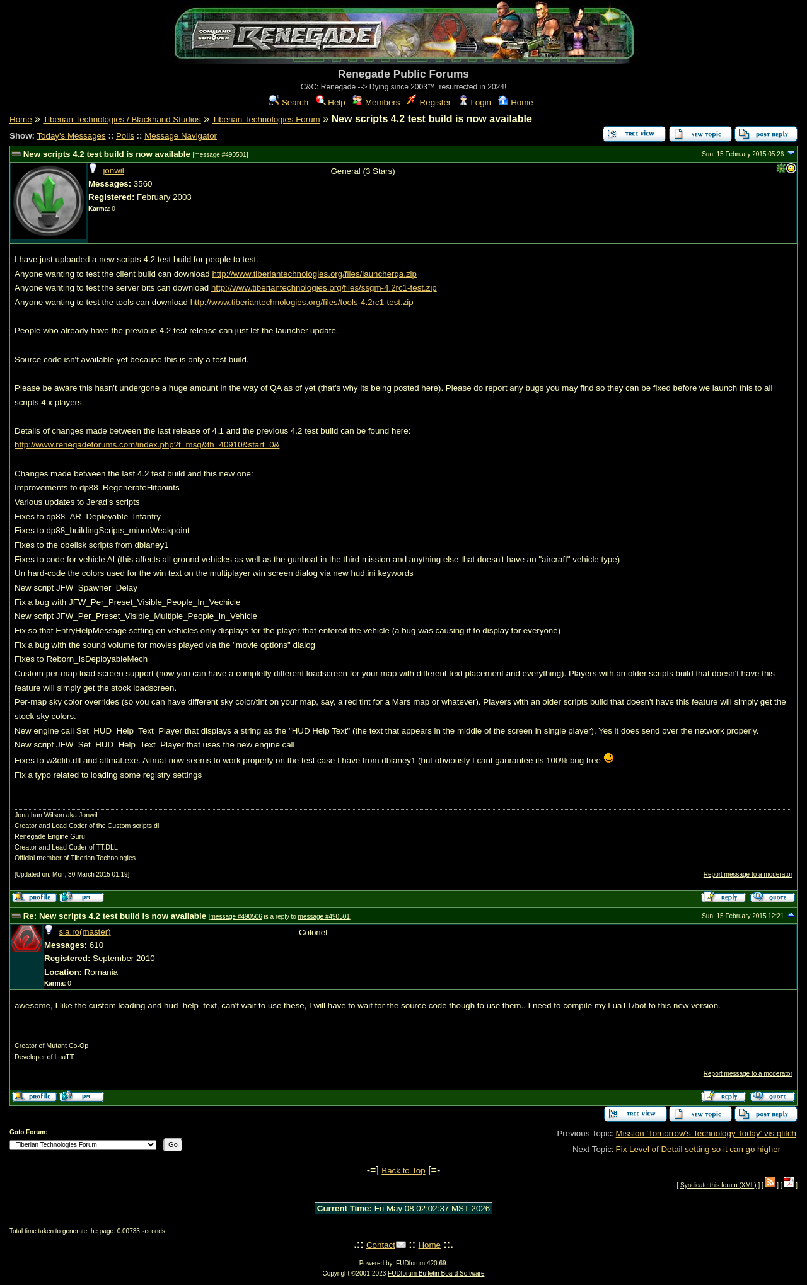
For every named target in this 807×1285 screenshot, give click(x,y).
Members (376, 102)
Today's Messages (71, 136)
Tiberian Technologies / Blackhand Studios (121, 119)
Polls (125, 136)
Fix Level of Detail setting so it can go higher (698, 1149)
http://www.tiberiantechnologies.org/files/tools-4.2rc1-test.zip (302, 302)
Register (429, 102)
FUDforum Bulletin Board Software (436, 1273)
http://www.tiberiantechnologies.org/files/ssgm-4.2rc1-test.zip (324, 287)
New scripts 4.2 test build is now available (106, 154)
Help (330, 102)
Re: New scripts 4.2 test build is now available (114, 916)
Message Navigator (180, 136)
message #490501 (220, 154)
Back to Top (403, 1170)
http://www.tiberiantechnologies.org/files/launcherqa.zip (314, 274)
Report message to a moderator (748, 874)
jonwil (113, 170)
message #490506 (236, 916)
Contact (380, 1245)
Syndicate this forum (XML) (718, 1185)
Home (515, 102)
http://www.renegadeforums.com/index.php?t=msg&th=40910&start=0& (147, 444)
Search (288, 102)
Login (474, 102)
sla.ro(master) (84, 931)
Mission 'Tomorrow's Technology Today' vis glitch (706, 1133)
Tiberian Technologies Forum (266, 119)
